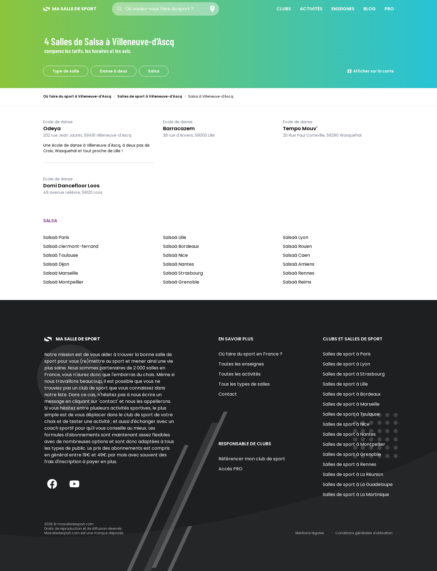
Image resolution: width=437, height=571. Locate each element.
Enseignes (343, 9)
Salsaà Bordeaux (181, 246)
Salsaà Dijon (56, 264)
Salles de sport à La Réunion (353, 474)
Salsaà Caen (296, 255)
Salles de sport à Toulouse (351, 414)
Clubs (283, 9)
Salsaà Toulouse (60, 255)
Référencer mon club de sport (252, 459)
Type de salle (65, 71)
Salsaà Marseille (60, 273)
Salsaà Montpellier (63, 282)
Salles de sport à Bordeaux (352, 394)
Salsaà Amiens (298, 264)
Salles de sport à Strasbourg (354, 374)
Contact (228, 394)
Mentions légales (309, 533)
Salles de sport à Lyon (346, 364)
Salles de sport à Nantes (349, 434)
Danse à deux (113, 71)
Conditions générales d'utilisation (364, 533)
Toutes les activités (240, 374)
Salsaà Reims (297, 282)
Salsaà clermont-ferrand (70, 246)
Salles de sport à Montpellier (354, 444)
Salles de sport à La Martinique (356, 494)
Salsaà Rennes (298, 273)
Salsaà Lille (174, 237)
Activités (311, 9)
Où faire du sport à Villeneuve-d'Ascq (77, 96)
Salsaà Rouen (297, 246)
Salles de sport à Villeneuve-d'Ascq (149, 96)
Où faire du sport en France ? (250, 354)
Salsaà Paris (56, 237)
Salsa (153, 71)
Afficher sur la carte (370, 71)
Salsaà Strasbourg (183, 273)
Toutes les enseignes (241, 364)
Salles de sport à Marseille (351, 404)
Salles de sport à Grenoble (352, 454)
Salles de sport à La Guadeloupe (358, 484)
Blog (369, 9)
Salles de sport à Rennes (349, 464)
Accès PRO (230, 469)
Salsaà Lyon (295, 237)
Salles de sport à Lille (345, 384)
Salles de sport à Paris (347, 354)
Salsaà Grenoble (181, 282)
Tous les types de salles (244, 384)
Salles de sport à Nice (346, 424)
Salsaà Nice (175, 255)
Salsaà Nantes (178, 264)
